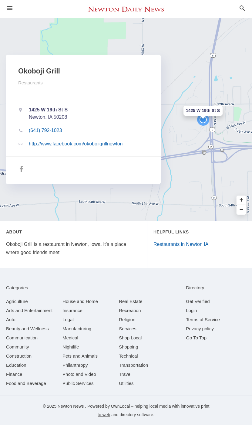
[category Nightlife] (70, 346)
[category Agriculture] (17, 301)
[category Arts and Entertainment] (29, 310)
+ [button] (242, 200)
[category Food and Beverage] (26, 383)
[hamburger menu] (9, 8)
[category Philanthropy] (75, 365)
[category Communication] (22, 337)
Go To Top (196, 337)
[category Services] (127, 328)
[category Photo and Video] (79, 374)
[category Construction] (19, 356)
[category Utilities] (126, 383)
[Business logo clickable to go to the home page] (126, 9)
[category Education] (16, 365)
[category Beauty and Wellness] (27, 328)
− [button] (242, 210)
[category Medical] (70, 337)
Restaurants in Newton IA (180, 244)
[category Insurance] (72, 310)
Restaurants (30, 82)
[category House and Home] (80, 301)
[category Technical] (128, 356)
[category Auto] (10, 319)
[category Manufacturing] (76, 328)
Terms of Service (203, 319)
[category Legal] (68, 319)
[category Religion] (127, 319)
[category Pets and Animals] (80, 356)
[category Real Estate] (131, 301)
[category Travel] (125, 374)
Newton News (71, 406)
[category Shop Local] (130, 337)
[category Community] (17, 346)
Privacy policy (200, 328)
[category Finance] (14, 374)
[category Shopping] (128, 346)
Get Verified (198, 301)
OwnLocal (120, 406)
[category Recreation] (130, 310)
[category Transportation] (133, 365)
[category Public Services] (78, 383)
